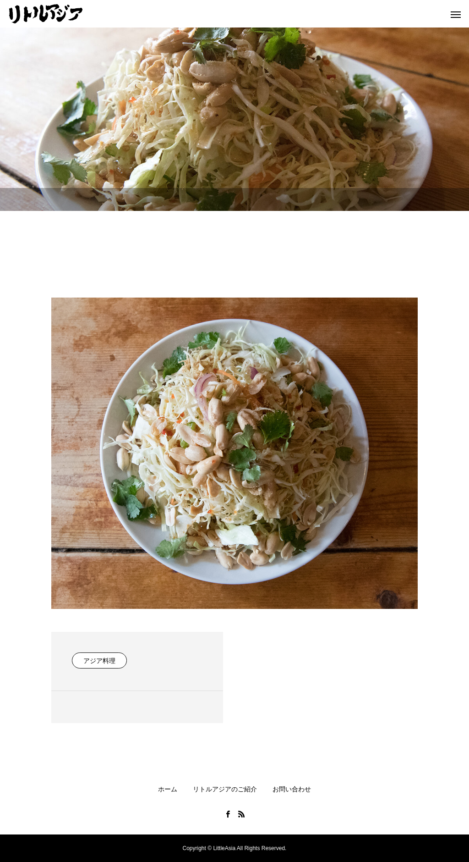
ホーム (167, 789)
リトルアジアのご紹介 (225, 789)
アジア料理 (99, 660)
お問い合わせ (292, 789)
